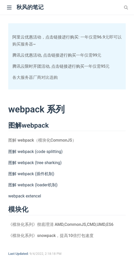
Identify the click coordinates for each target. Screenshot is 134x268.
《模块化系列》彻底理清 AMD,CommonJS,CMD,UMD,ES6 (60, 224)
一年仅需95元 (97, 66)
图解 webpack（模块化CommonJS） (42, 140)
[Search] (126, 7)
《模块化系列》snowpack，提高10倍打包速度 (51, 235)
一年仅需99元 (88, 55)
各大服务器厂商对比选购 (35, 77)
